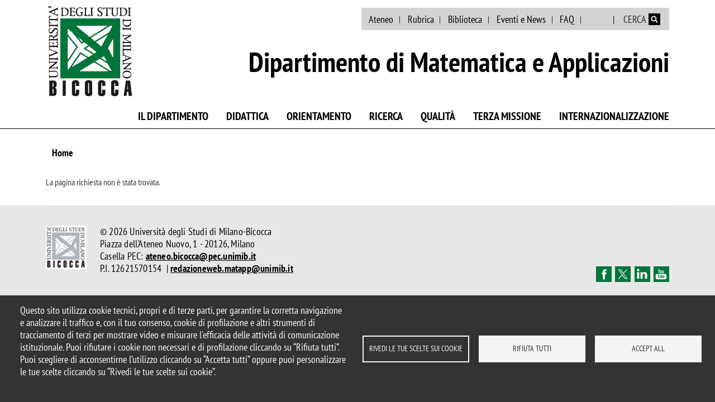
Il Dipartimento (173, 116)
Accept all (648, 348)
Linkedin (642, 274)
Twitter (623, 274)
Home (62, 152)
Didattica (247, 116)
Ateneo (381, 19)
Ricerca (386, 116)
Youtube (661, 274)
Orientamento (319, 116)
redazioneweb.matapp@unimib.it (231, 268)
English (598, 19)
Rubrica (421, 19)
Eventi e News (521, 19)
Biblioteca (465, 19)
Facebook (604, 274)
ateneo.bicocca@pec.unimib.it (201, 256)
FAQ (567, 19)
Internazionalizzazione (614, 116)
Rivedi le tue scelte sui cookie (416, 348)
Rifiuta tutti (532, 348)
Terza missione (507, 116)
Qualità (438, 116)
